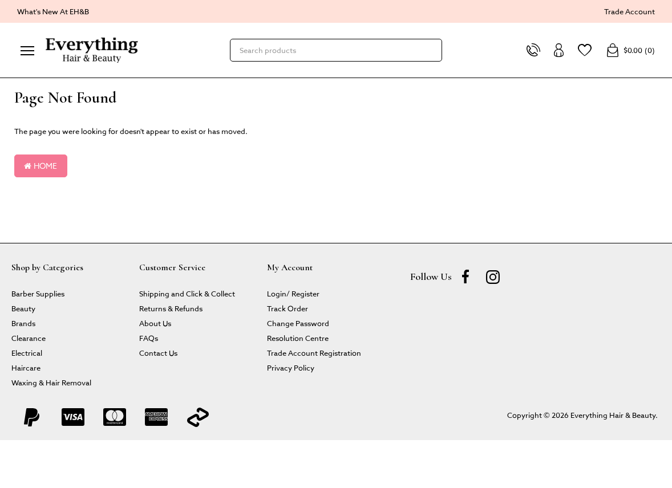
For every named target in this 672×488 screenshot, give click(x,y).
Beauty (23, 308)
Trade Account (629, 11)
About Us (155, 323)
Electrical (26, 352)
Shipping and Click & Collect (187, 293)
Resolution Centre (298, 338)
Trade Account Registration (314, 352)
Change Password (298, 323)
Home (41, 165)
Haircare (26, 367)
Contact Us (158, 352)
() (630, 50)
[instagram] (493, 276)
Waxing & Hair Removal (51, 382)
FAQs (148, 338)
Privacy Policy (290, 367)
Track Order (287, 308)
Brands (23, 323)
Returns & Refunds (171, 308)
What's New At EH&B (53, 11)
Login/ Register (293, 293)
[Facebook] (465, 276)
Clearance (28, 338)
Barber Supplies (37, 293)
